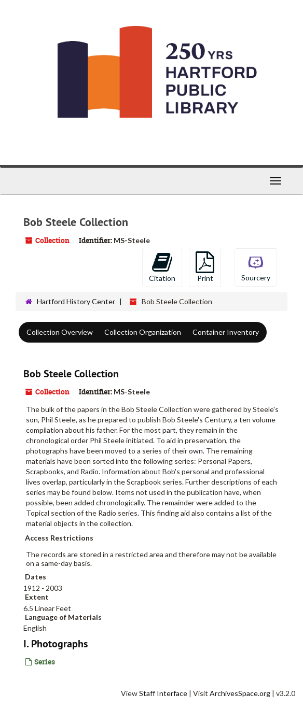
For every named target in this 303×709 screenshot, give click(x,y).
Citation (162, 266)
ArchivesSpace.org (240, 693)
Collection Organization (142, 332)
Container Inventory (225, 332)
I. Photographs (55, 643)
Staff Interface (163, 693)
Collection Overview (59, 332)
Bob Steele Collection (71, 373)
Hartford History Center (76, 301)
